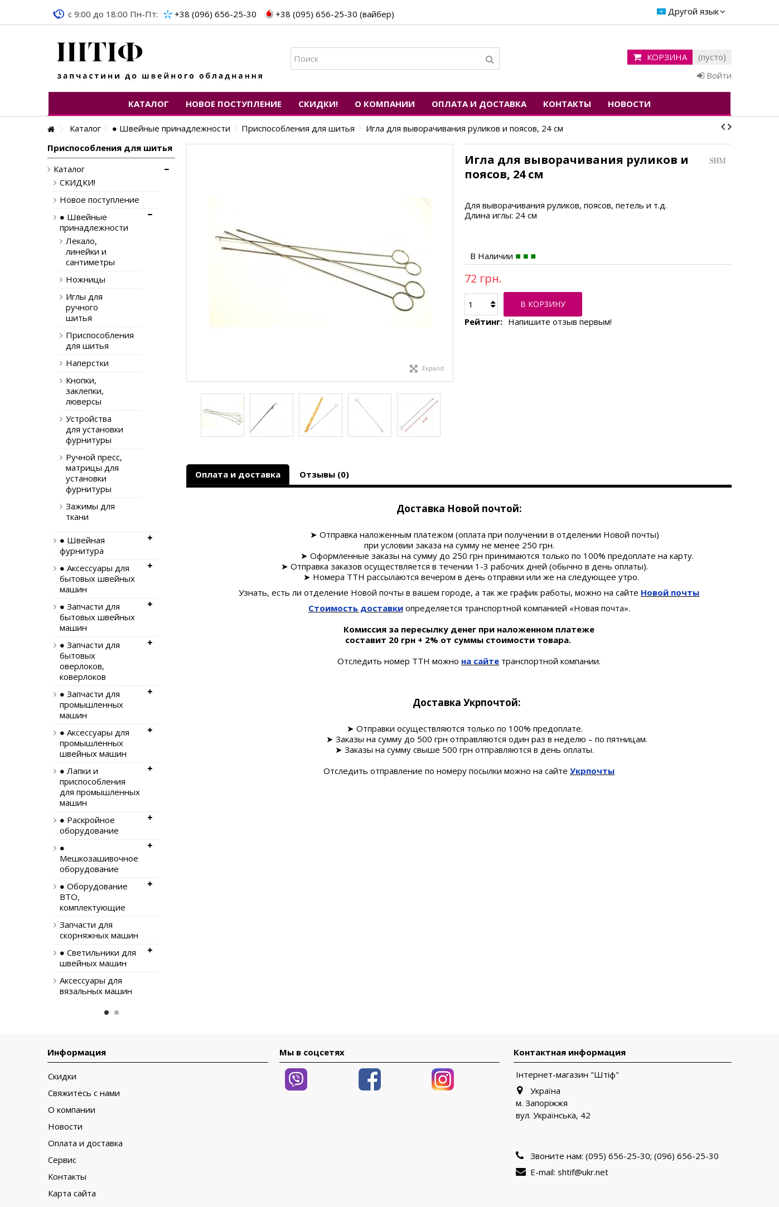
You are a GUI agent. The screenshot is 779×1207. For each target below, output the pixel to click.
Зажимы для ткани (90, 511)
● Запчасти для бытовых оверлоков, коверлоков (90, 661)
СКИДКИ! (77, 182)
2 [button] (116, 1012)
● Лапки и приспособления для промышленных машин (100, 787)
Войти (714, 75)
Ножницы (85, 279)
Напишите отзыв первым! (560, 322)
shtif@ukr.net (583, 1171)
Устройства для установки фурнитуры (94, 429)
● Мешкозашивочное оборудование (99, 858)
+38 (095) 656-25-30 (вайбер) (334, 14)
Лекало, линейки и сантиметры (90, 251)
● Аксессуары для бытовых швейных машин (97, 579)
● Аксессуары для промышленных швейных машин (94, 743)
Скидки (62, 1076)
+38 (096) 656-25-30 (216, 14)
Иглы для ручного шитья (84, 307)
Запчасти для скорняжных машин (99, 930)
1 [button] (106, 1012)
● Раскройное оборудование (89, 825)
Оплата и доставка (237, 474)
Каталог (69, 169)
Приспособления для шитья (95, 340)
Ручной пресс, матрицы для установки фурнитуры (94, 473)
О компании (71, 1109)
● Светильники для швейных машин (98, 957)
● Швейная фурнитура (82, 545)
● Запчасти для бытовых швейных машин (97, 617)
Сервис (62, 1160)
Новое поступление (99, 199)
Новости (65, 1126)
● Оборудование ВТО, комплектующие (94, 897)
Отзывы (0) (324, 474)
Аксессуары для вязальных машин (96, 985)
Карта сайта (72, 1193)
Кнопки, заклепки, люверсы (85, 391)
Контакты (67, 1176)
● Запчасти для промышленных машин (91, 705)
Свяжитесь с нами (84, 1093)
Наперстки (87, 363)
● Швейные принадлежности (94, 222)
